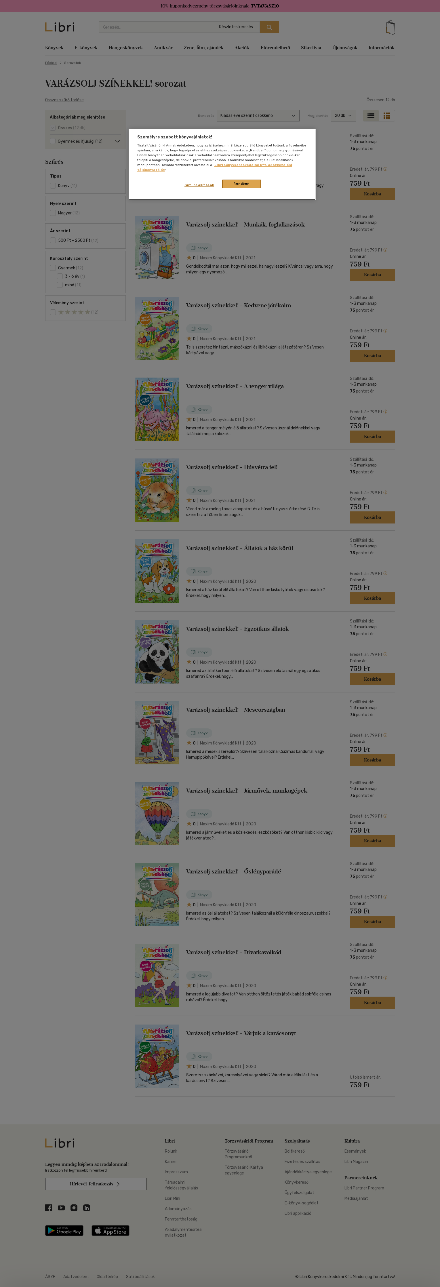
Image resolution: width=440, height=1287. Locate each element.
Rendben (241, 184)
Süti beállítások (199, 185)
